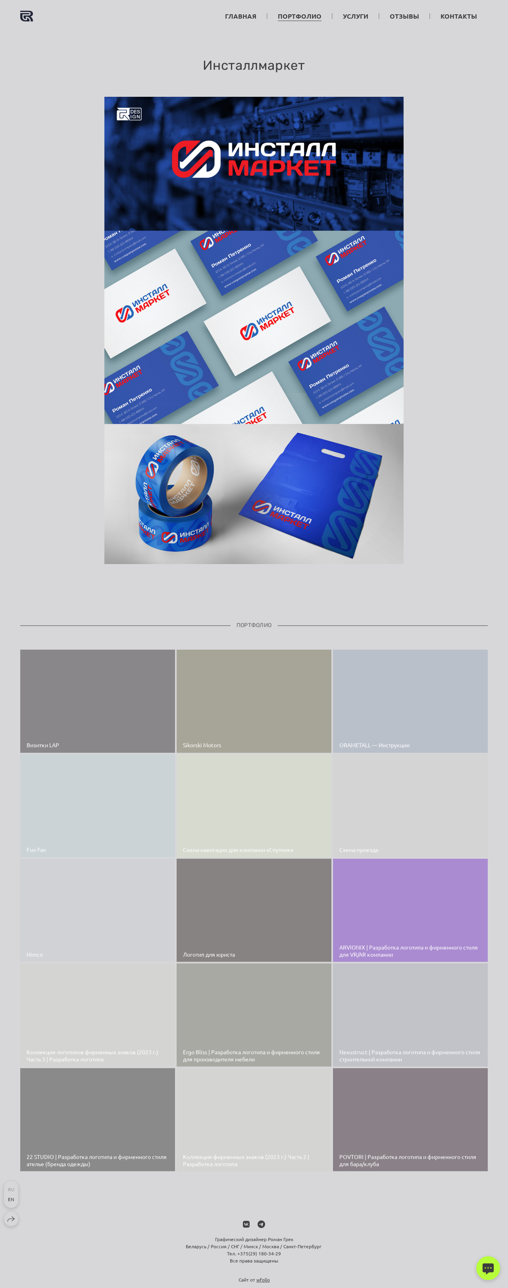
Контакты (459, 16)
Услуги (355, 16)
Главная (240, 16)
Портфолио (299, 16)
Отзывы (404, 16)
